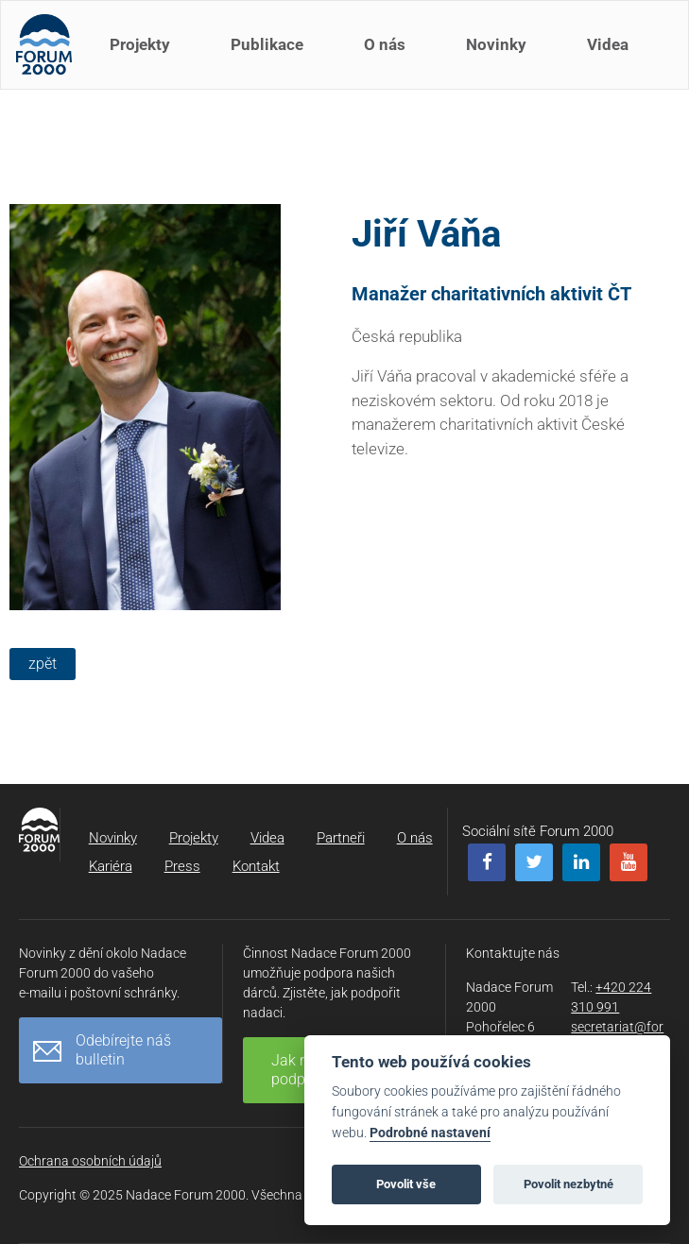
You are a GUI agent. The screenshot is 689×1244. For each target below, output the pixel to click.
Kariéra (110, 866)
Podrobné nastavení (430, 1133)
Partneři (341, 837)
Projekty (143, 54)
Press (182, 866)
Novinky (500, 54)
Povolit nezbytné (568, 1184)
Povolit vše (406, 1184)
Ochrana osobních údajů (90, 1160)
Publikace (270, 54)
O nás (388, 54)
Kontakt (256, 866)
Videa (611, 54)
